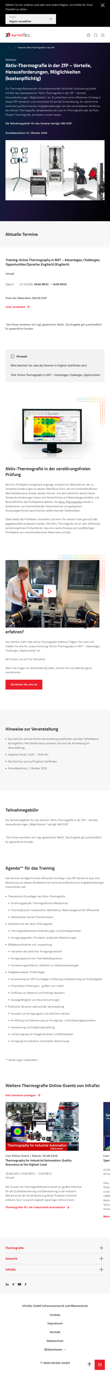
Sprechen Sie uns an (24, 684)
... (6, 47)
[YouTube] (19, 1284)
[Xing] (13, 1284)
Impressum (55, 1323)
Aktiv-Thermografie (70, 502)
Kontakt (55, 1332)
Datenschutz (55, 1340)
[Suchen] (95, 35)
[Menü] (103, 35)
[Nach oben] (89, 1365)
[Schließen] (102, 5)
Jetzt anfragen (100, 1365)
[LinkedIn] (7, 1284)
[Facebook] (25, 1284)
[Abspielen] (50, 591)
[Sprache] (88, 35)
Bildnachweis (53, 1349)
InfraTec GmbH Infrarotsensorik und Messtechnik (55, 1305)
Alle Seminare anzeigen (20, 1095)
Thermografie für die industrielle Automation (35, 1207)
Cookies (55, 1314)
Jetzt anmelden (15, 307)
